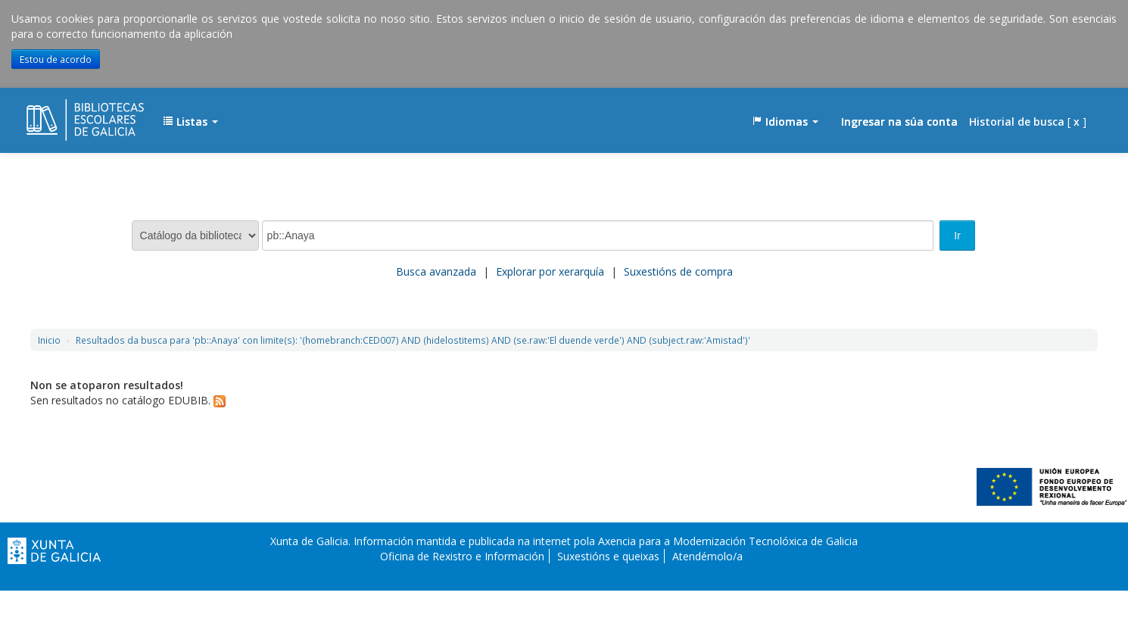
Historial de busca (1016, 121)
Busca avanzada (436, 271)
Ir (957, 235)
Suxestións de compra (678, 271)
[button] (190, 122)
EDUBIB (64, 114)
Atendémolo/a (707, 556)
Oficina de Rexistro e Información (462, 556)
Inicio (49, 340)
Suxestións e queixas (608, 556)
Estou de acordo (56, 59)
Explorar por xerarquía (550, 271)
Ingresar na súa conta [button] (899, 121)
